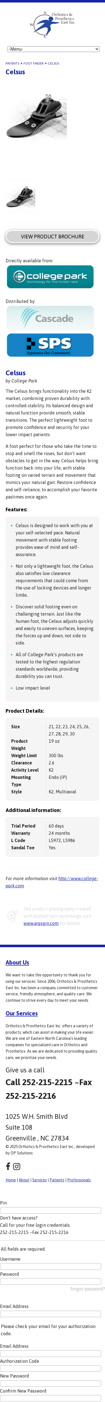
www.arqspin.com (41, 923)
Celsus (53, 63)
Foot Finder (34, 63)
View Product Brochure (52, 237)
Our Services (22, 1013)
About (24, 1180)
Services (39, 1180)
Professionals (79, 1180)
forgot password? (88, 1288)
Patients (12, 63)
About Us (17, 962)
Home (11, 1180)
